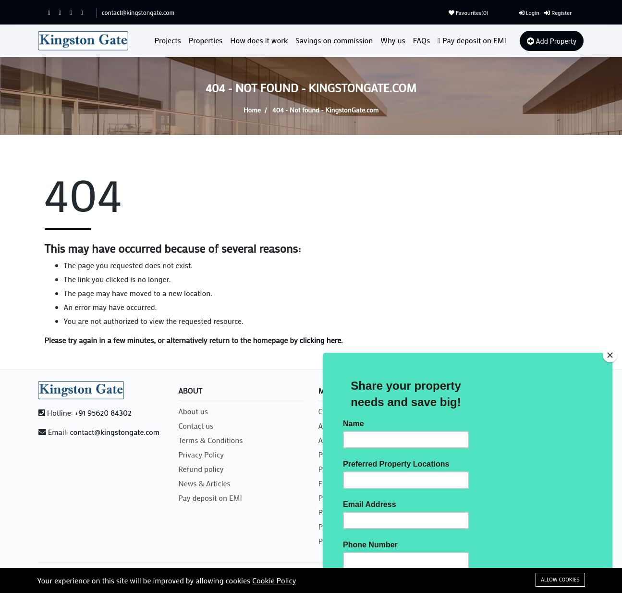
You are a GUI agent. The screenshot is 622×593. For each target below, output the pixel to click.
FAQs (421, 40)
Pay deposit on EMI (472, 40)
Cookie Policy (274, 580)
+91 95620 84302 (103, 413)
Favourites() (468, 12)
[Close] (610, 355)
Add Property (551, 41)
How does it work (259, 40)
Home (252, 109)
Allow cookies (560, 579)
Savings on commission (334, 40)
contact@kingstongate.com (138, 12)
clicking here (320, 340)
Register (558, 12)
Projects (168, 40)
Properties (206, 40)
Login (529, 12)
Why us (392, 40)
